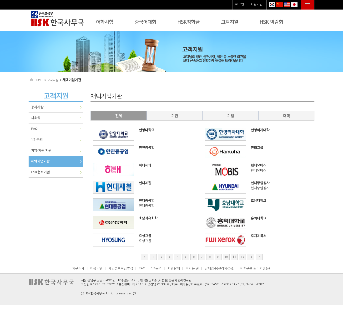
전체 (118, 116)
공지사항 (37, 107)
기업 (230, 116)
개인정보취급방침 (120, 268)
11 (234, 257)
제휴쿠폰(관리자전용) (255, 268)
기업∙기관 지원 (41, 151)
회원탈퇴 (173, 268)
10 (226, 257)
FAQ (34, 129)
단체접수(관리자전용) (219, 268)
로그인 (239, 4)
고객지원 (229, 22)
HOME (39, 80)
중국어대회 (145, 22)
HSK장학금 (188, 22)
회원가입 (256, 4)
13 (250, 257)
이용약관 (96, 268)
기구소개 (78, 268)
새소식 (35, 118)
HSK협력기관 (40, 172)
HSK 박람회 (271, 22)
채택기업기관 (40, 161)
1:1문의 (156, 268)
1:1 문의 (37, 140)
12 (242, 257)
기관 (174, 116)
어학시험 (104, 22)
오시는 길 (192, 268)
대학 (286, 116)
